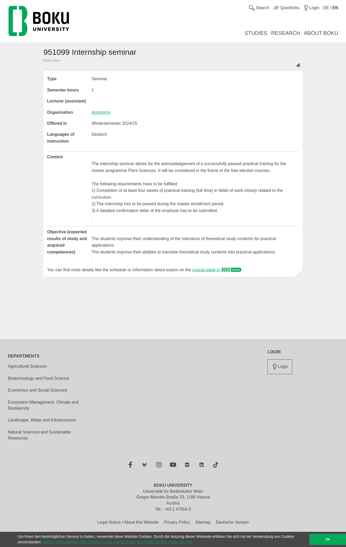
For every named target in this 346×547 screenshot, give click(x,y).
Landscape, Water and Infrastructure (42, 420)
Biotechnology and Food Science (38, 378)
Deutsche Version (232, 522)
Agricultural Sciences (27, 366)
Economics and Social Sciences (37, 390)
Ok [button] (328, 539)
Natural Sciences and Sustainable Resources (39, 435)
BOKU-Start (51, 60)
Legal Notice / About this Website (128, 522)
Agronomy (101, 112)
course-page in (217, 270)
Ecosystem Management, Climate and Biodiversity (43, 405)
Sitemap (203, 522)
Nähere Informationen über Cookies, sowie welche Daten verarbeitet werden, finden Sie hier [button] (117, 542)
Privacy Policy (177, 522)
